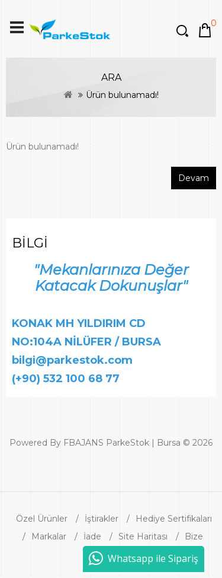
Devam (193, 178)
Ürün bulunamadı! (122, 95)
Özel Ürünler (41, 518)
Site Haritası (143, 536)
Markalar (48, 536)
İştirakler (101, 518)
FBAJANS (83, 442)
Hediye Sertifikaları (174, 518)
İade (92, 536)
